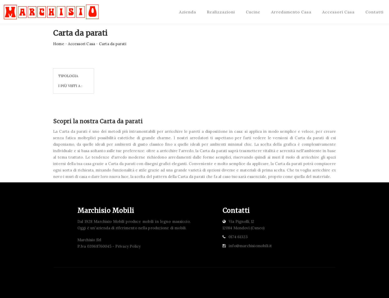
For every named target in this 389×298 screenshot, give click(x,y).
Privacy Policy (128, 246)
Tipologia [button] (68, 76)
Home (58, 43)
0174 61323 (238, 236)
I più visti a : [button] (70, 86)
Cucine (253, 11)
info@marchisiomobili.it (250, 245)
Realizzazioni (221, 11)
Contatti (374, 11)
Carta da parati (112, 43)
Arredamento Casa (291, 11)
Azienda (187, 11)
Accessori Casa (338, 11)
